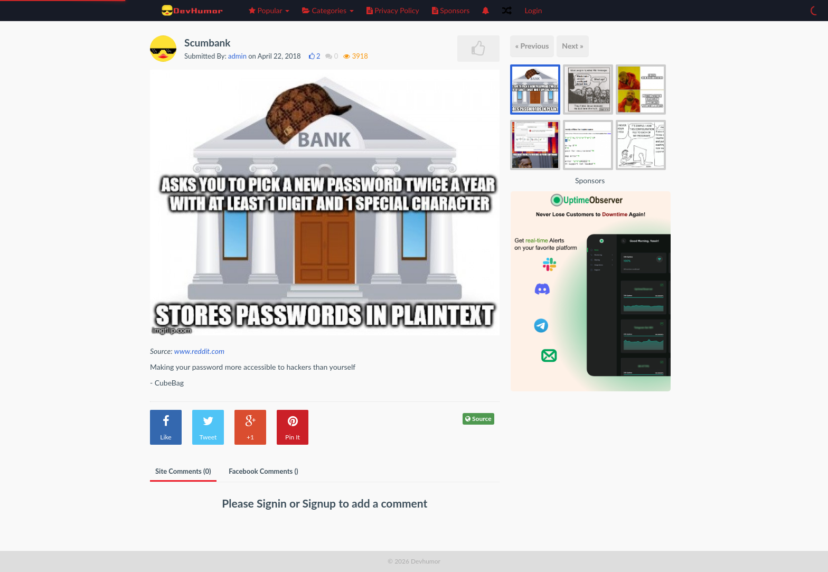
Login (533, 10)
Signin (273, 503)
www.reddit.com (199, 350)
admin (237, 56)
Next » (572, 45)
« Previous (532, 45)
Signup (321, 503)
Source (478, 419)
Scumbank (207, 42)
